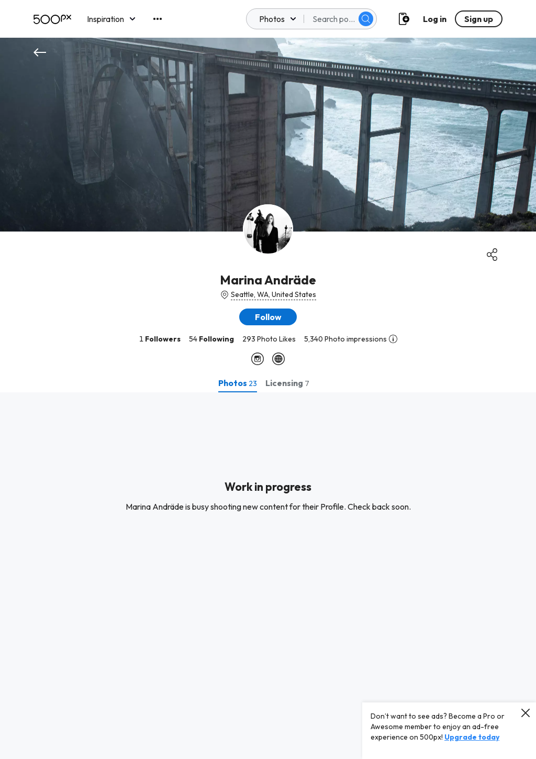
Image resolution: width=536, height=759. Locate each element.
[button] (268, 317)
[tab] (237, 382)
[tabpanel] (268, 575)
